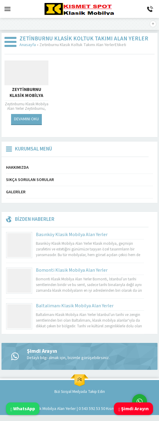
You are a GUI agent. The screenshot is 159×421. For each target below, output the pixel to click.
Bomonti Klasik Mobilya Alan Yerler (72, 270)
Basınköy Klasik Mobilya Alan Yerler (72, 234)
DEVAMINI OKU (26, 119)
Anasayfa (27, 45)
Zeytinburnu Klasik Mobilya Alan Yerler (26, 96)
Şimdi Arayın (133, 408)
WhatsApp (22, 408)
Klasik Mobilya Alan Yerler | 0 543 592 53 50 (68, 409)
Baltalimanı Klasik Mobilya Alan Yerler (75, 306)
